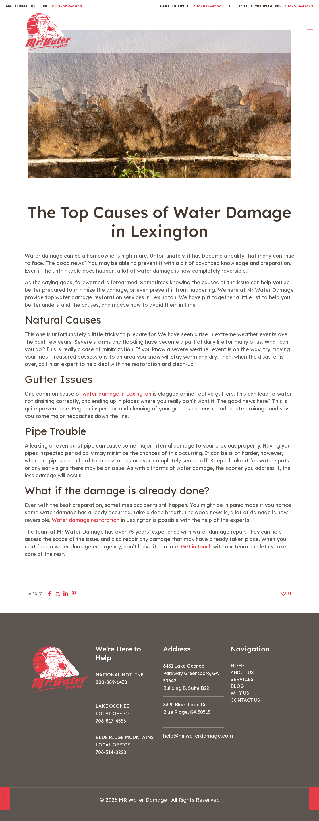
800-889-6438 (67, 6)
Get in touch (196, 546)
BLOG (237, 686)
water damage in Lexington (116, 393)
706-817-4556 (207, 6)
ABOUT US (242, 672)
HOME (238, 665)
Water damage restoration (85, 520)
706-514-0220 (298, 6)
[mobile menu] (310, 31)
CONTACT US (245, 700)
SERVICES (242, 679)
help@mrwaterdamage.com (198, 735)
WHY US (240, 693)
